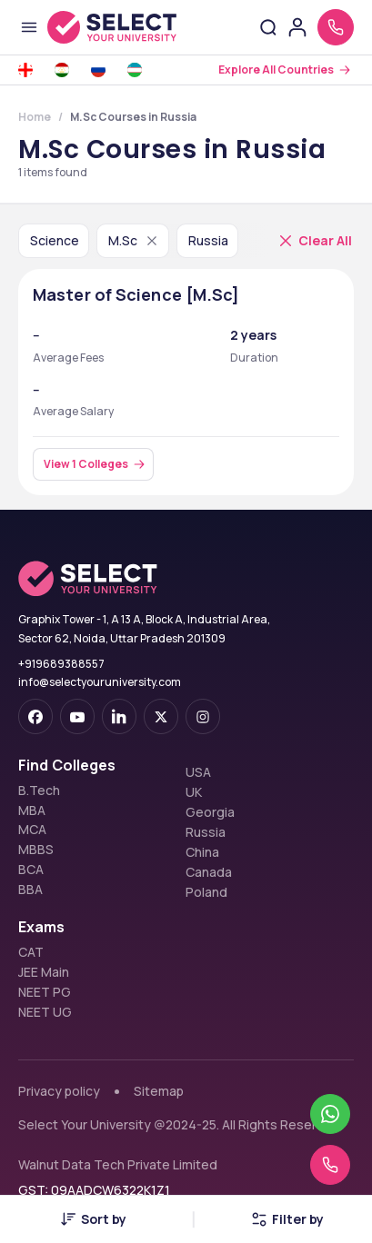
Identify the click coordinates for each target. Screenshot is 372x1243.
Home (34, 116)
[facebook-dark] (35, 716)
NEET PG (44, 992)
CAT (31, 952)
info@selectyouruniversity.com (99, 682)
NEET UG (45, 1012)
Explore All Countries (276, 69)
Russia (206, 832)
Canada (209, 872)
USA (198, 772)
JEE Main (43, 972)
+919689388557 (61, 663)
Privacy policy (59, 1090)
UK (194, 792)
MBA (31, 810)
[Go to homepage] (111, 27)
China (202, 852)
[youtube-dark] (77, 716)
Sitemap (159, 1090)
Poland (206, 892)
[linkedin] (119, 716)
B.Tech (39, 790)
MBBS (36, 849)
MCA (32, 829)
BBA (30, 889)
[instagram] (203, 716)
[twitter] (161, 716)
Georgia (210, 812)
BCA (31, 869)
